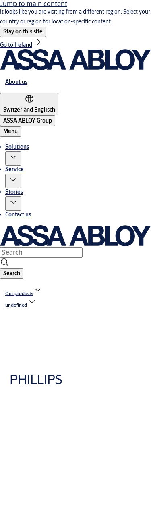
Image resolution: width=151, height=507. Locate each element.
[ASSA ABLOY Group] (27, 120)
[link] (21, 44)
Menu (10, 131)
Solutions (17, 146)
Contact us (18, 214)
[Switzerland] (29, 104)
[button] (23, 32)
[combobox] (41, 252)
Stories (14, 191)
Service (14, 169)
